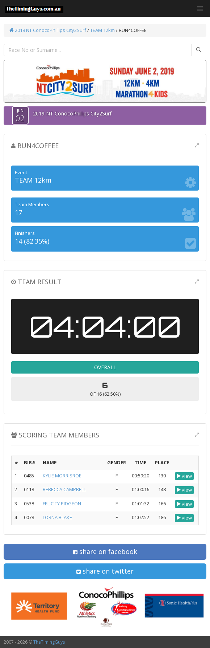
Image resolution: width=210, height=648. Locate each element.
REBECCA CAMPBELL (64, 489)
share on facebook (105, 551)
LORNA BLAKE (57, 517)
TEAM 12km (102, 30)
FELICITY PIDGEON (62, 503)
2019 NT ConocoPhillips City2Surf (47, 30)
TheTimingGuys (49, 642)
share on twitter (105, 571)
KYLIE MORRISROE (62, 475)
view (184, 476)
